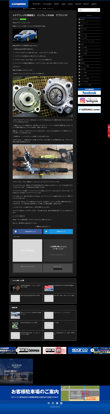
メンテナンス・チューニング (87, 41)
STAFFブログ (18, 8)
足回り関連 (83, 69)
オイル (81, 32)
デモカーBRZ (83, 38)
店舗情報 (82, 63)
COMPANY (94, 4)
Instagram (53, 403)
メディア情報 (83, 53)
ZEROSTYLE (86, 4)
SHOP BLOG (56, 4)
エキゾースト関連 (84, 66)
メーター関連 (83, 75)
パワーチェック (84, 22)
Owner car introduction (47, 4)
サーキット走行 (84, 50)
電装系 (81, 25)
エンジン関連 (83, 47)
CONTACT (70, 4)
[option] (29, 350)
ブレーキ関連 (83, 72)
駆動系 (81, 60)
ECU (81, 56)
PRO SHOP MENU (36, 4)
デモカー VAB (83, 35)
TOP (11, 8)
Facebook (49, 403)
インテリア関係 (84, 81)
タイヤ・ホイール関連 (85, 84)
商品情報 (82, 19)
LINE (61, 403)
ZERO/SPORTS (78, 4)
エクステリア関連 (84, 78)
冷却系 (81, 44)
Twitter (57, 403)
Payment (63, 4)
